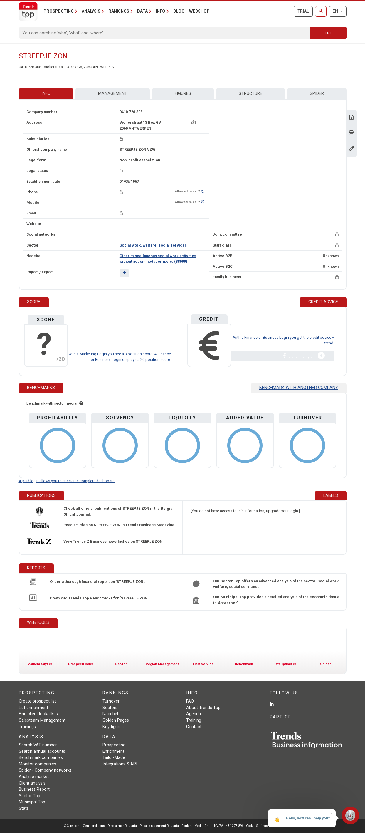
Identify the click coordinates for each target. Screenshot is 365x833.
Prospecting (113, 745)
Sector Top (29, 795)
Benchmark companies (41, 757)
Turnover (111, 701)
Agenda (193, 713)
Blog (178, 11)
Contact (193, 726)
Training (193, 720)
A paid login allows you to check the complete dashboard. (67, 481)
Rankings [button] (118, 11)
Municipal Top (32, 802)
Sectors (109, 707)
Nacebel (110, 713)
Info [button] (160, 11)
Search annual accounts (42, 751)
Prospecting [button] (58, 11)
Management (112, 93)
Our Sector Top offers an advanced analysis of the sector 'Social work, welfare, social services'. (276, 584)
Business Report (34, 789)
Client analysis (32, 783)
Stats (24, 808)
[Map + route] (193, 122)
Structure (250, 93)
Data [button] (142, 11)
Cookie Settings (257, 826)
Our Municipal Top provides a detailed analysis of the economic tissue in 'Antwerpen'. (276, 600)
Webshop (199, 11)
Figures (183, 93)
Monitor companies (37, 764)
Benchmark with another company (298, 387)
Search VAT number (38, 745)
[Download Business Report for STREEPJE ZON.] (351, 117)
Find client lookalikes (38, 713)
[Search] (164, 33)
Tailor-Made (113, 757)
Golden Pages (115, 720)
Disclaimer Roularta (122, 826)
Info (46, 93)
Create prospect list (37, 701)
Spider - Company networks (45, 770)
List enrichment (33, 707)
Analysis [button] (91, 11)
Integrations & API (119, 764)
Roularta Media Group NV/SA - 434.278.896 (212, 826)
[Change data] (351, 149)
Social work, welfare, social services (153, 245)
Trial (303, 11)
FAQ (190, 701)
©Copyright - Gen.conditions (84, 826)
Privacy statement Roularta (159, 826)
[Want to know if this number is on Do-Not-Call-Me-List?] (203, 191)
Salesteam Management (42, 720)
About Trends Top (203, 707)
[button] (124, 273)
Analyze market (34, 776)
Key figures (113, 726)
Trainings (27, 726)
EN (336, 11)
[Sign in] (321, 11)
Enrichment (113, 751)
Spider (317, 93)
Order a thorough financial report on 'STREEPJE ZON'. (97, 581)
